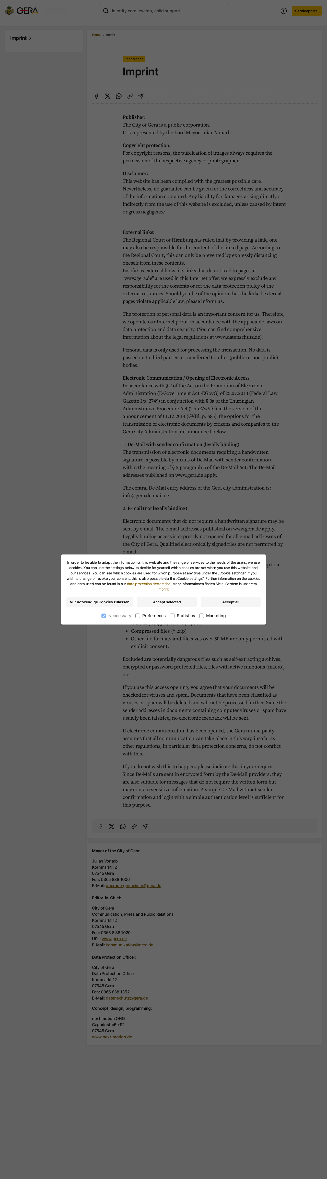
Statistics (186, 615)
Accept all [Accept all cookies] (230, 602)
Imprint (163, 589)
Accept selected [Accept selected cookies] (167, 602)
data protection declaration (148, 584)
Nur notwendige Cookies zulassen (100, 602)
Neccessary (119, 615)
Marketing (216, 615)
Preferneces (154, 615)
